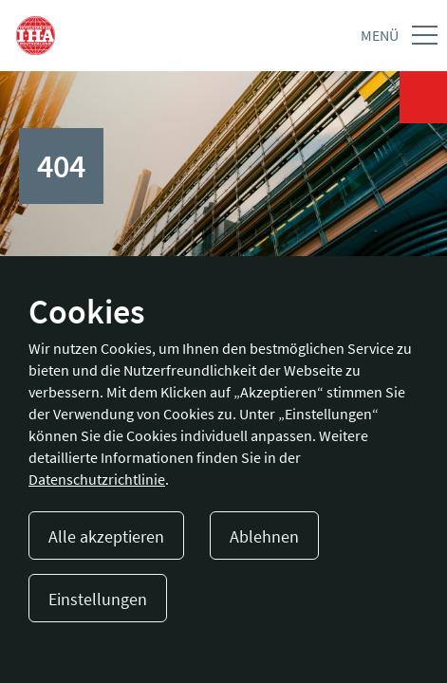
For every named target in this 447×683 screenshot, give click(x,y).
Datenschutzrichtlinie (96, 479)
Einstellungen (97, 599)
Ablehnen (264, 536)
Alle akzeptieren (106, 536)
